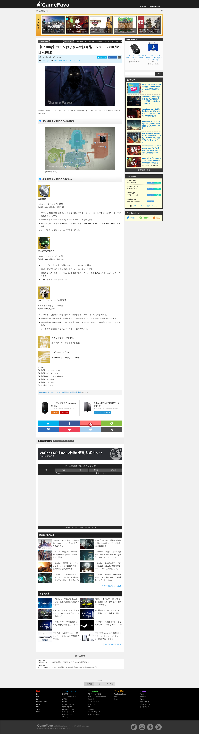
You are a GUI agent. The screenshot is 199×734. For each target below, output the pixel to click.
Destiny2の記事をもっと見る (111, 586)
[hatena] (48, 429)
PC (80, 470)
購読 (156, 218)
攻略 (157, 182)
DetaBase (154, 6)
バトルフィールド (68, 709)
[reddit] (90, 429)
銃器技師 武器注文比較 (71, 392)
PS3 (60, 61)
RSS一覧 (143, 697)
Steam (64, 702)
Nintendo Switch (41, 702)
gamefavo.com (51, 728)
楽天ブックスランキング (88, 528)
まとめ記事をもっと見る (112, 644)
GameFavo (45, 725)
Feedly (143, 217)
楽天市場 (65, 412)
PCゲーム (65, 717)
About (142, 694)
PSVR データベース (95, 714)
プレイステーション (69, 697)
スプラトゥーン (93, 702)
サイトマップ (144, 707)
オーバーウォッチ (68, 704)
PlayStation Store (120, 694)
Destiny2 (45, 61)
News (143, 6)
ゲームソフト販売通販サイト (98, 697)
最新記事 (65, 694)
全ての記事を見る (144, 170)
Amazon (55, 412)
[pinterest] (90, 423)
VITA (38, 709)
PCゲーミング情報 (94, 694)
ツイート (102, 57)
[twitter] (48, 423)
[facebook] (69, 423)
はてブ (112, 57)
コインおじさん (74, 61)
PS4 (55, 61)
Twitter (130, 218)
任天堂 (64, 699)
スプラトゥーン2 (68, 712)
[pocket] (69, 429)
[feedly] (111, 423)
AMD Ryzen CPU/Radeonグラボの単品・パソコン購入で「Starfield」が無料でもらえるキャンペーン (151, 137)
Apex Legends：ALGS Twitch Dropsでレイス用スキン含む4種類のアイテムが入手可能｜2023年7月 (151, 150)
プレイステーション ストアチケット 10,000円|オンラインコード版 (153, 58)
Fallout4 (91, 709)
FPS (65, 61)
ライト (99, 684)
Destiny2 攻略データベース (63, 441)
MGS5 (90, 707)
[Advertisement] (144, 261)
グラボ (113, 470)
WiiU (37, 712)
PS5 (63, 470)
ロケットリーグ (67, 714)
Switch (96, 470)
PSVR (38, 704)
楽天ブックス (101, 473)
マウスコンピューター (102, 412)
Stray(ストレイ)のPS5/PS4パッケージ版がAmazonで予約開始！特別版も (151, 160)
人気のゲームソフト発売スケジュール (145, 206)
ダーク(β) (109, 684)
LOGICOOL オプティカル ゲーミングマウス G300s (135, 57)
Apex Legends (67, 707)
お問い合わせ (144, 702)
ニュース (151, 182)
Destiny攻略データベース (49, 392)
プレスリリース (145, 704)
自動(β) (89, 684)
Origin (116, 699)
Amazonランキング (70, 528)
